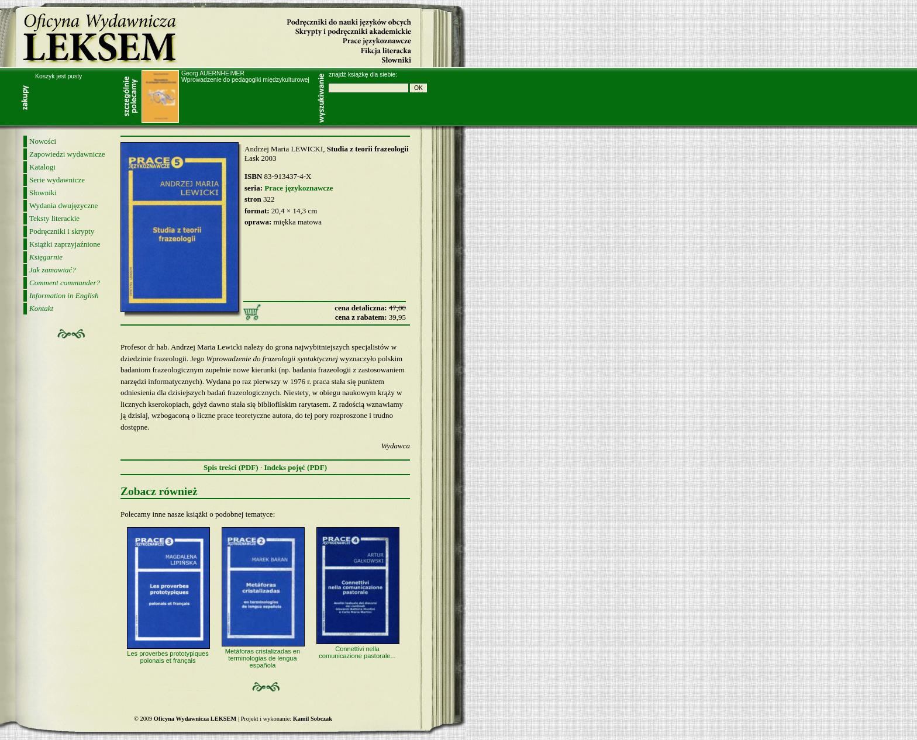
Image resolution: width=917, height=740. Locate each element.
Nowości (42, 141)
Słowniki (43, 192)
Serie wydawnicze (57, 179)
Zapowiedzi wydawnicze (67, 154)
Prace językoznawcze (298, 188)
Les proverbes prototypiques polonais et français (167, 657)
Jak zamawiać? (52, 269)
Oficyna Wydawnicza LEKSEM (102, 36)
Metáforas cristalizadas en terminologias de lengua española (262, 658)
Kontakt (41, 308)
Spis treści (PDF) (231, 467)
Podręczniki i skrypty (61, 231)
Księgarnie (46, 257)
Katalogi (42, 166)
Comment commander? (64, 282)
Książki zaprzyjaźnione (65, 244)
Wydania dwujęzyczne (63, 205)
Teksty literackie (54, 218)
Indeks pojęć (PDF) (295, 467)
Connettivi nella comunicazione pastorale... (357, 652)
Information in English (63, 295)
